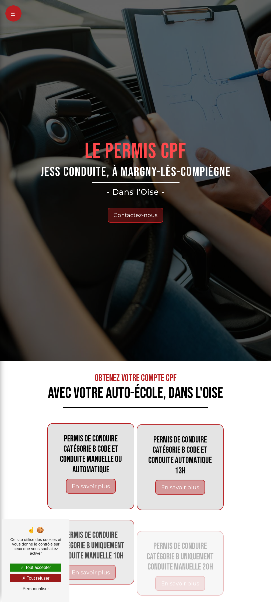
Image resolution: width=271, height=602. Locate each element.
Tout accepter (35, 567)
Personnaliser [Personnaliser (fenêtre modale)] (36, 588)
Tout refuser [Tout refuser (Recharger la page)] (36, 578)
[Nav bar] (13, 13)
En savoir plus (91, 492)
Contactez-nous (135, 215)
